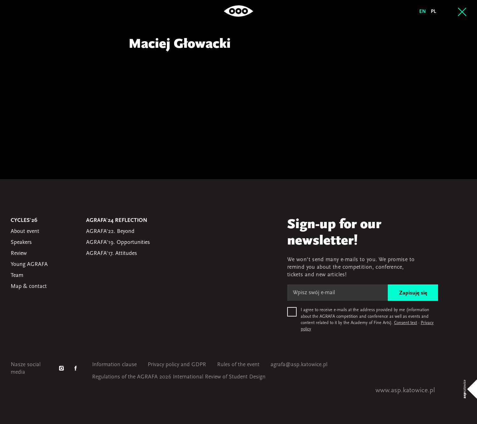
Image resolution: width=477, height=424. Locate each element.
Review (19, 253)
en (422, 11)
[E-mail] (337, 292)
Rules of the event (238, 365)
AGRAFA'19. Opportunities (118, 242)
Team (17, 275)
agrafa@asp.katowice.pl (299, 365)
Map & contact (29, 286)
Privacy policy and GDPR (177, 365)
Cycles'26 (24, 220)
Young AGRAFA (29, 264)
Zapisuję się (413, 293)
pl (433, 11)
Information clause (114, 365)
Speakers (21, 242)
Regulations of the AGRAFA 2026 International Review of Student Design (179, 377)
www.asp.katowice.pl (405, 390)
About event (25, 231)
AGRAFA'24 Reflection (116, 220)
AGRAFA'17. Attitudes (111, 253)
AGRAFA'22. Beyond (110, 231)
